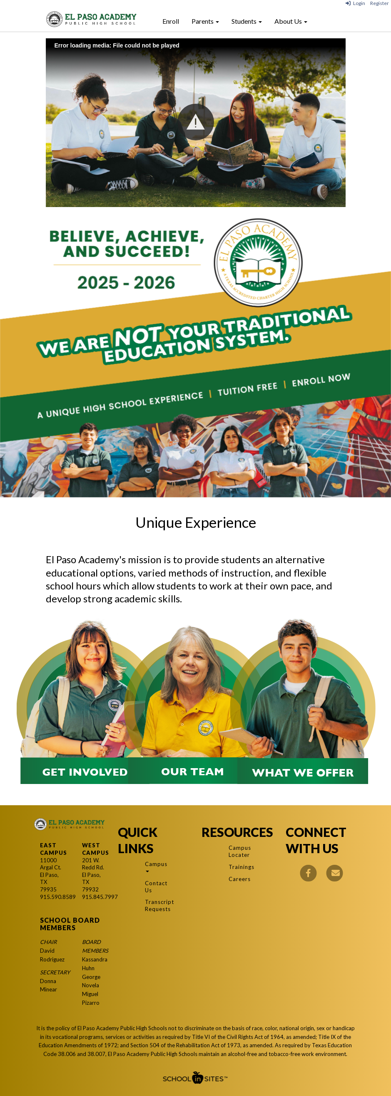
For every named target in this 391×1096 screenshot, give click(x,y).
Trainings (238, 867)
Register (379, 3)
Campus (154, 867)
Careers (238, 879)
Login (355, 3)
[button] (195, 122)
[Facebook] (308, 872)
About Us (290, 21)
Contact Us (154, 887)
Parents (205, 21)
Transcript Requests (154, 905)
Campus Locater (238, 851)
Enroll (170, 21)
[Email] (334, 872)
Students (247, 21)
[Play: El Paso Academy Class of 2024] (196, 122)
